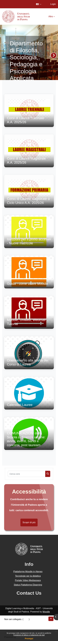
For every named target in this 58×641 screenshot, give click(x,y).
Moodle (46, 612)
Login (53, 4)
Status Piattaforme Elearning (28, 585)
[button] (38, 4)
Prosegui (29, 638)
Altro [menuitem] (50, 16)
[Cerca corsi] (26, 474)
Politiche (8, 626)
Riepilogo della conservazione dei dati (23, 622)
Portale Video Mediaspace (28, 580)
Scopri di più (29, 522)
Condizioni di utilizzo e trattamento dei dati (29, 635)
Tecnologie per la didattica (28, 576)
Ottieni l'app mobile (13, 629)
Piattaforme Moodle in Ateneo (27, 571)
